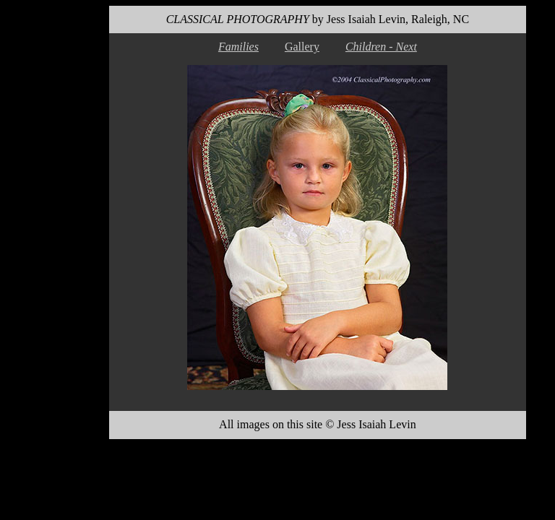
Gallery (302, 46)
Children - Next (381, 46)
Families (238, 46)
